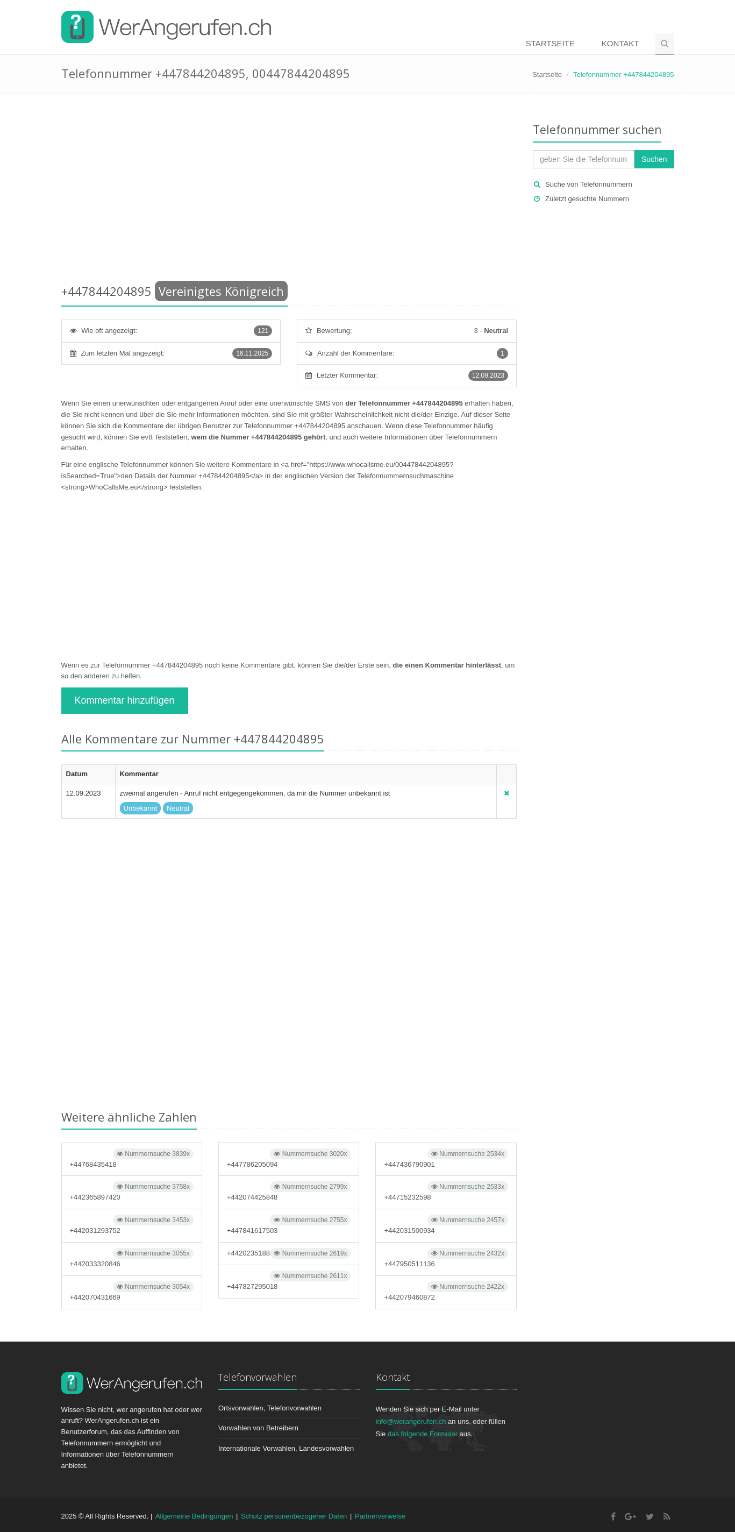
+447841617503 (289, 1225)
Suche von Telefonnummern (588, 184)
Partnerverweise (380, 1516)
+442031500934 (446, 1225)
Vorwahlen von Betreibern (258, 1428)
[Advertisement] (289, 191)
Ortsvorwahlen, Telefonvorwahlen (270, 1408)
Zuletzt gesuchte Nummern (587, 199)
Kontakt (620, 43)
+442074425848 (289, 1191)
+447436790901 (446, 1158)
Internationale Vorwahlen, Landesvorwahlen (286, 1448)
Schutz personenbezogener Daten (294, 1516)
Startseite (550, 43)
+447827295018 (289, 1280)
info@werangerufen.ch (411, 1421)
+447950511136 (446, 1258)
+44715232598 (446, 1191)
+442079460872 (446, 1291)
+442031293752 (132, 1225)
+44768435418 (132, 1158)
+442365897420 (132, 1191)
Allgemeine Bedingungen (194, 1516)
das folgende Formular (423, 1434)
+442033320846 (132, 1258)
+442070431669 (132, 1291)
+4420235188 (289, 1253)
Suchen (654, 159)
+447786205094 (289, 1158)
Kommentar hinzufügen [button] (125, 700)
